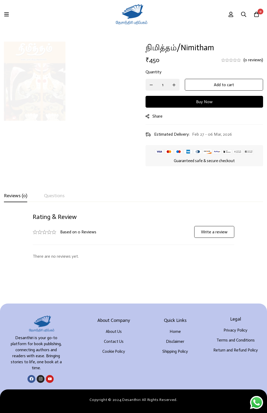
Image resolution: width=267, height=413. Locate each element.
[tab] (15, 196)
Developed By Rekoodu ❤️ (133, 400)
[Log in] (230, 14)
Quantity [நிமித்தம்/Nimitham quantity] (156, 71)
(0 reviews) (253, 59)
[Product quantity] (165, 85)
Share (160, 116)
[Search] (243, 14)
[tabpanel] (133, 236)
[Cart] (256, 14)
